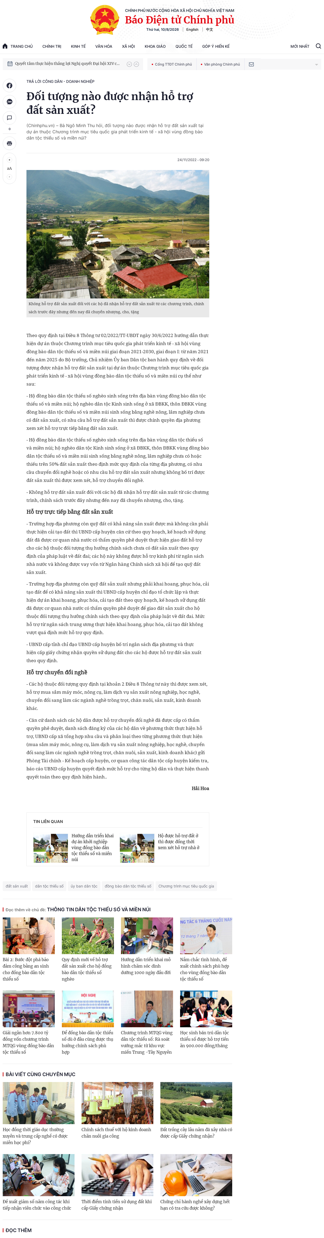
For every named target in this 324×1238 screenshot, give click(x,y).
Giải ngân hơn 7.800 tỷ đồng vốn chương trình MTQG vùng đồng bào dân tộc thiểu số (28, 1042)
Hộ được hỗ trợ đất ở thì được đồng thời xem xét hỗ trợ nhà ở (178, 841)
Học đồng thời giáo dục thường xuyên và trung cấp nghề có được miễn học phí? (35, 1136)
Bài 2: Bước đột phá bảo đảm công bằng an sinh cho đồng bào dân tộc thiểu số (26, 969)
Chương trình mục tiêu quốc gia (186, 886)
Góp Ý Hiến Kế (216, 46)
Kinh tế (78, 46)
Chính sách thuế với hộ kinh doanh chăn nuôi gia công (116, 1133)
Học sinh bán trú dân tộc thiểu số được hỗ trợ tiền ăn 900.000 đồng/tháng (204, 1039)
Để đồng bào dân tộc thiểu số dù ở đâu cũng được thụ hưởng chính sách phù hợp (87, 1042)
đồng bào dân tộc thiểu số (128, 886)
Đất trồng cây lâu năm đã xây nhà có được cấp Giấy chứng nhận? (196, 1133)
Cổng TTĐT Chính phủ (172, 64)
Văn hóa (103, 46)
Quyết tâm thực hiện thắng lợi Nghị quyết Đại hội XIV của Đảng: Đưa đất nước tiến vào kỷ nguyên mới (68, 64)
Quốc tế (184, 46)
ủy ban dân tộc (84, 886)
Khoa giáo (155, 46)
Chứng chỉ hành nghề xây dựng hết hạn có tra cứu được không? (195, 1205)
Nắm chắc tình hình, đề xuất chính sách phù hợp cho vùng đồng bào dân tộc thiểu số (204, 969)
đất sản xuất (17, 886)
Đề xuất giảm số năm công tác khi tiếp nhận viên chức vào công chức (37, 1205)
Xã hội (128, 46)
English (192, 29)
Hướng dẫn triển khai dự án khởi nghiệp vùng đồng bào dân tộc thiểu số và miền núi (93, 847)
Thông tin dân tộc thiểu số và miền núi (78, 909)
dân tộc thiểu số (49, 886)
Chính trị (51, 46)
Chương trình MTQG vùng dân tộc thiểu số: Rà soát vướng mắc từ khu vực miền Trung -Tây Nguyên (147, 1042)
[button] (129, 64)
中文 (209, 29)
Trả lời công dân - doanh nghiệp (60, 81)
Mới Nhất (300, 46)
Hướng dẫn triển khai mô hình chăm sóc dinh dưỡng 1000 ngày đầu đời (146, 966)
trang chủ (18, 46)
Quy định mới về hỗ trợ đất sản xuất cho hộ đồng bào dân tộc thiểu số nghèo (87, 969)
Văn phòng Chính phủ (220, 64)
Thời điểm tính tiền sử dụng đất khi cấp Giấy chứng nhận (117, 1205)
